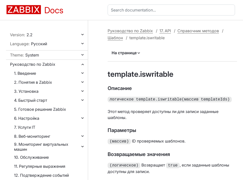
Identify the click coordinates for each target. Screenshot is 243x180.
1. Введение (25, 73)
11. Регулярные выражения (39, 166)
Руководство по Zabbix (32, 64)
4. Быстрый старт (30, 100)
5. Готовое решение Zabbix (40, 109)
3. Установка (26, 91)
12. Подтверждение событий (41, 175)
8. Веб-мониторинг (32, 136)
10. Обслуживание (31, 157)
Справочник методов (198, 30)
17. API (165, 30)
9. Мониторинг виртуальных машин (41, 147)
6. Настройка (26, 118)
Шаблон (115, 37)
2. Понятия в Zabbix (33, 82)
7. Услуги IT (24, 127)
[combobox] (172, 10)
